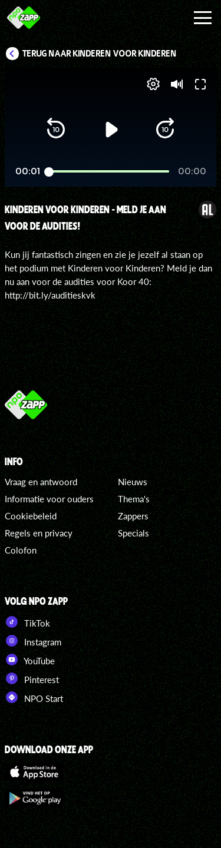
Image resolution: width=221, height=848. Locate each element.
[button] (56, 129)
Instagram (33, 641)
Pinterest (32, 678)
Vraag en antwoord (41, 481)
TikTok (27, 622)
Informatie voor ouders (49, 498)
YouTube (30, 659)
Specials (133, 533)
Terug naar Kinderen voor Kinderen (99, 53)
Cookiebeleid (31, 516)
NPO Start (34, 697)
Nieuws (132, 481)
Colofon (21, 550)
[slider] (109, 171)
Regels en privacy (38, 533)
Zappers (133, 516)
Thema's (134, 498)
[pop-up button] (153, 84)
